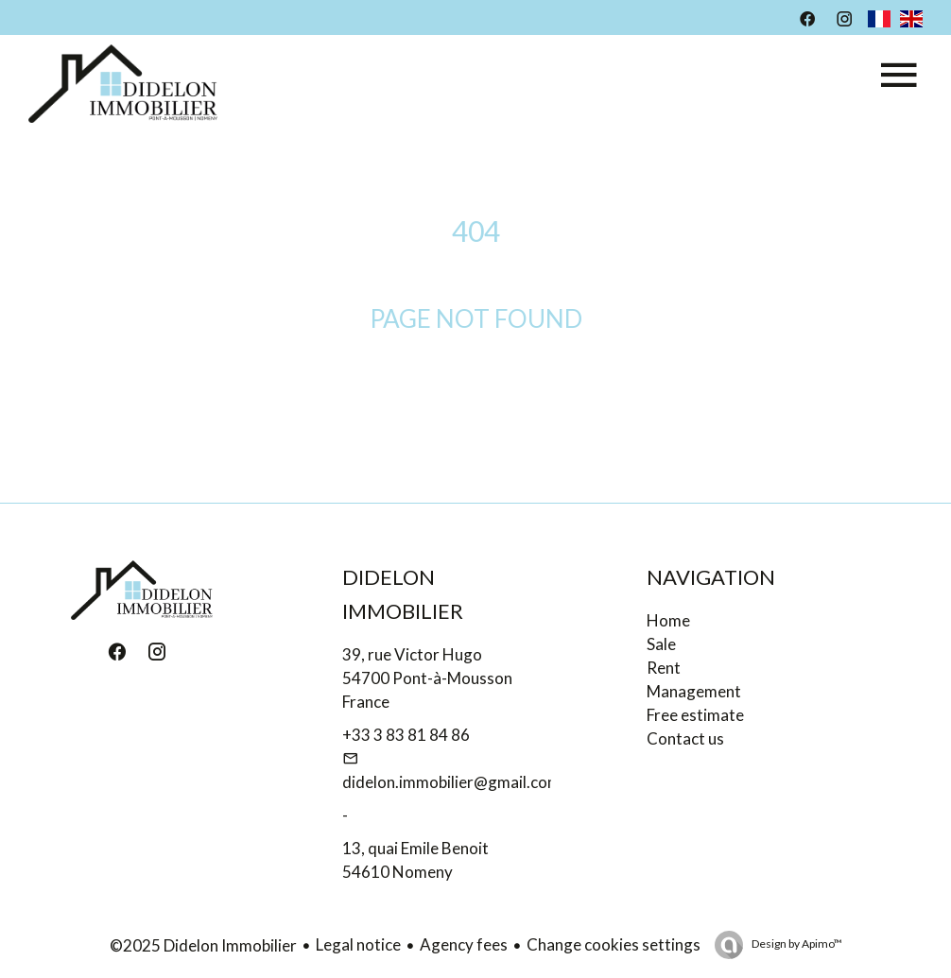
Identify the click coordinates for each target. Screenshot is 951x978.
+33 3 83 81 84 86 (406, 735)
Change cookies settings (613, 944)
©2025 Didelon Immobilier (203, 945)
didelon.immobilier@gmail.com (451, 782)
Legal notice (358, 944)
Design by (796, 943)
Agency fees (464, 944)
